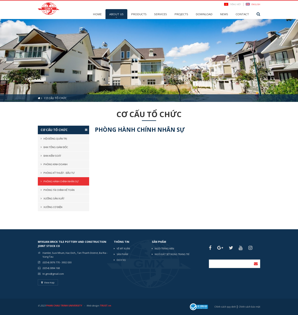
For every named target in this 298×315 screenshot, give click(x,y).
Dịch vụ (121, 260)
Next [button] (296, 60)
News (224, 14)
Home (97, 14)
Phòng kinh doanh (55, 164)
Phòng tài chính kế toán (59, 190)
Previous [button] (2, 60)
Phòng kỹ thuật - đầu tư (59, 173)
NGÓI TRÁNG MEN (164, 248)
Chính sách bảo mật (249, 306)
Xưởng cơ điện (53, 207)
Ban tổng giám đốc (56, 147)
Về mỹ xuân (123, 248)
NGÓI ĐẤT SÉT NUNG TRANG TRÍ (172, 254)
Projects (181, 14)
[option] (149, 60)
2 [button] (8, 108)
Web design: (92, 305)
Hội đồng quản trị (55, 138)
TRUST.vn (105, 305)
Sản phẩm (122, 254)
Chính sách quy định (225, 306)
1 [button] (3, 108)
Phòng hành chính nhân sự (61, 181)
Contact (242, 14)
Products (139, 14)
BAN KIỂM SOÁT (52, 155)
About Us (116, 14)
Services (160, 14)
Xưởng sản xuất (54, 198)
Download (204, 14)
